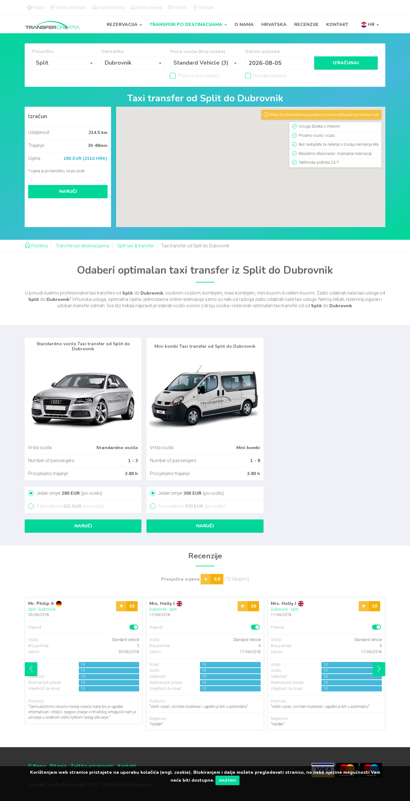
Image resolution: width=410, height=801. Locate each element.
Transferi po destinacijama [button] (188, 25)
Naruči (68, 191)
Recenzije (306, 25)
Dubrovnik (47, 609)
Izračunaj (346, 63)
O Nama (244, 25)
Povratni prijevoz (269, 75)
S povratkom (69, 506)
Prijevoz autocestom (198, 75)
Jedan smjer (68, 493)
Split (32, 609)
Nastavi (227, 780)
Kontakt (337, 25)
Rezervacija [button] (124, 25)
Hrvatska (274, 25)
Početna (36, 245)
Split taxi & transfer (135, 245)
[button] (370, 24)
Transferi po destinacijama (82, 245)
